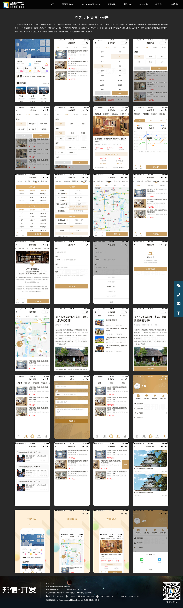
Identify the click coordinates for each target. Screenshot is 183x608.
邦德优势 (112, 4)
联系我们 (175, 4)
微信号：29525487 (54, 596)
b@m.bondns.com (86, 596)
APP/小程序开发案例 (91, 6)
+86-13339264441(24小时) (128, 596)
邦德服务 (144, 4)
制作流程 (128, 4)
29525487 (70, 596)
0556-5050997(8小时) (105, 596)
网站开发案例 (68, 4)
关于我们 (159, 4)
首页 (52, 4)
